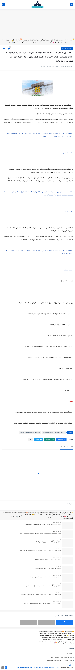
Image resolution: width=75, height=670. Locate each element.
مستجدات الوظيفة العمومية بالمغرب (30, 432)
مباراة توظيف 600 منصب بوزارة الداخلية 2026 (48, 559)
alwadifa (69, 654)
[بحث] (3, 4)
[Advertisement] (37, 24)
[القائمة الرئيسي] (71, 4)
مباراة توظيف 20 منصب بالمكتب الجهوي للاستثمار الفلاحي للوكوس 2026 (40, 551)
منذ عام (57, 566)
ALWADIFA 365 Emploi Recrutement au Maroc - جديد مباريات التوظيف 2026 (38, 667)
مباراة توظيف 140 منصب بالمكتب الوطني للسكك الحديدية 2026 (43, 524)
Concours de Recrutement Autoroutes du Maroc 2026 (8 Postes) (42, 603)
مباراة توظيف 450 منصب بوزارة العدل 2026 (48, 542)
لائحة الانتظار (68, 153)
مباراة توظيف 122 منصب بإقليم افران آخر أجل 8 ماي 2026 (45, 577)
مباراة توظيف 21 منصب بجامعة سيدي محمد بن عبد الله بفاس (43, 586)
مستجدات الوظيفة (48, 432)
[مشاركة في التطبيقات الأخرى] (30, 439)
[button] (61, 439)
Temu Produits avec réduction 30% (61, 657)
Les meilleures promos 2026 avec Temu (59, 660)
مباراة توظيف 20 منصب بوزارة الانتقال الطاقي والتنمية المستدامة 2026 (40, 595)
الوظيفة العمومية (67, 48)
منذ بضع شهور (56, 522)
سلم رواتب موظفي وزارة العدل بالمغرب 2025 (48, 568)
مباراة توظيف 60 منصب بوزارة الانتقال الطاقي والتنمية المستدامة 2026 (40, 533)
